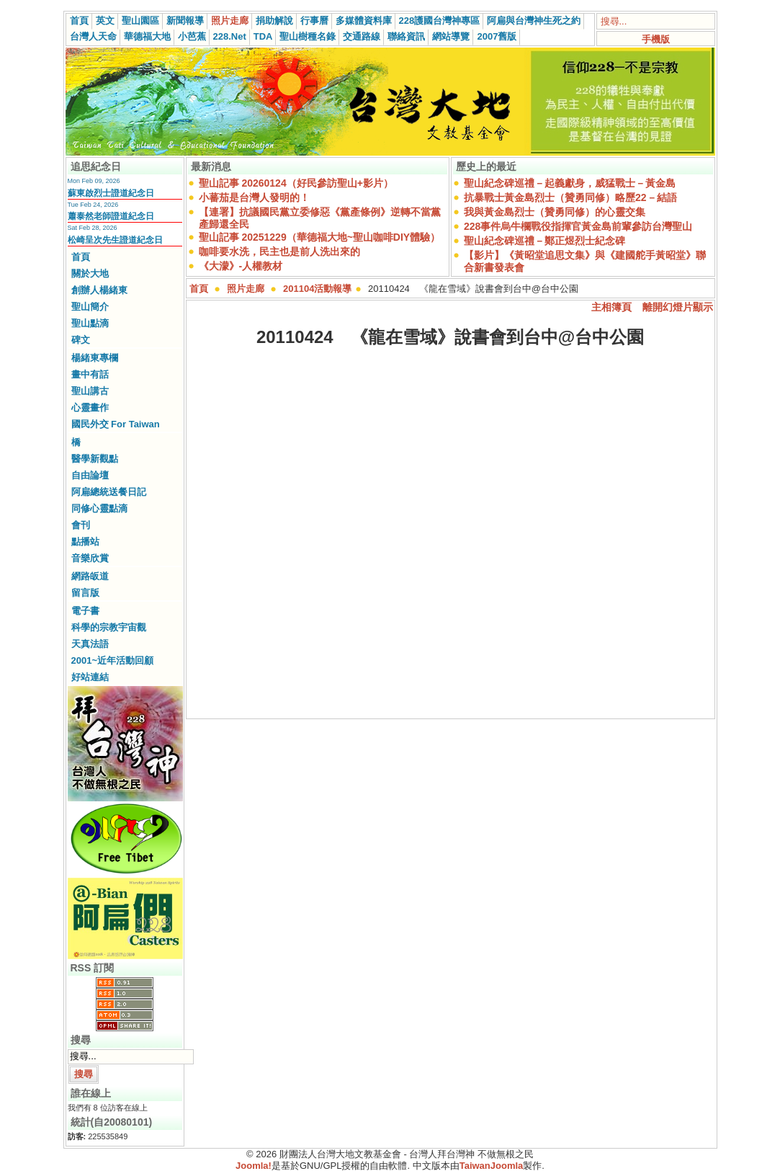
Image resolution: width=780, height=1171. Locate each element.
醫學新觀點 (94, 458)
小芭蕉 (192, 36)
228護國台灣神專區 (439, 20)
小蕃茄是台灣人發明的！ (254, 197)
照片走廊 (229, 20)
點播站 (85, 541)
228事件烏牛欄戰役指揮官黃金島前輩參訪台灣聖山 (578, 226)
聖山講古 (90, 391)
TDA (263, 36)
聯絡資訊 (406, 36)
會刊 (80, 525)
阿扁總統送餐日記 (108, 491)
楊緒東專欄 (94, 357)
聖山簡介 (90, 306)
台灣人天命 (93, 36)
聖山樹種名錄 (307, 36)
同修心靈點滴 (99, 508)
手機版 (656, 39)
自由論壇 (90, 475)
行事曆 (314, 20)
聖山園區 (140, 20)
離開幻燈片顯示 (677, 307)
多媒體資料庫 (364, 20)
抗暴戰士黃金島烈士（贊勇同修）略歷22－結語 (570, 197)
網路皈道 (90, 576)
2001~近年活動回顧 (112, 660)
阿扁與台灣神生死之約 (533, 20)
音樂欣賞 (90, 558)
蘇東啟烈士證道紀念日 (111, 193)
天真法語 (90, 643)
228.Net (229, 36)
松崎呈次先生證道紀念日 (115, 240)
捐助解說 (274, 20)
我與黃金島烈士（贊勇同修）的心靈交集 (554, 212)
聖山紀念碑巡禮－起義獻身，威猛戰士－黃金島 (570, 183)
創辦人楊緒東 (99, 290)
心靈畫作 (90, 407)
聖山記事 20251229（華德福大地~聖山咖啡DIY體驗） (320, 237)
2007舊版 (496, 36)
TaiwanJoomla (492, 1165)
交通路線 (361, 36)
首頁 (79, 20)
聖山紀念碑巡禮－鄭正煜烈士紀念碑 (544, 240)
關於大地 (90, 273)
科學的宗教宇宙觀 (108, 627)
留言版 (85, 592)
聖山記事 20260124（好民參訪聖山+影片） (296, 183)
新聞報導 (185, 20)
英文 (105, 20)
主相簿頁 (611, 307)
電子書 (85, 610)
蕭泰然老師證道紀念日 (111, 216)
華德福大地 (147, 36)
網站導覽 (451, 36)
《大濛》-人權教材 (241, 266)
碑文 (80, 339)
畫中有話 (90, 374)
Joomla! (254, 1165)
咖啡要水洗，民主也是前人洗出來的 (279, 251)
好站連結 (90, 677)
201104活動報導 (317, 288)
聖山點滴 (90, 323)
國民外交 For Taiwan (115, 424)
